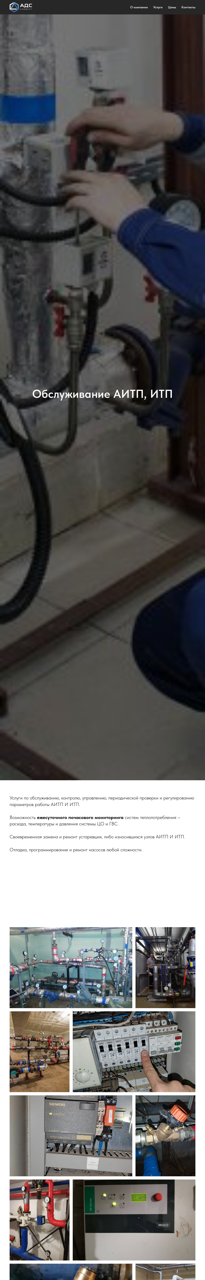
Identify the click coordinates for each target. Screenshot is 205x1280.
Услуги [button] (158, 7)
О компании (139, 7)
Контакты (188, 7)
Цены (172, 7)
